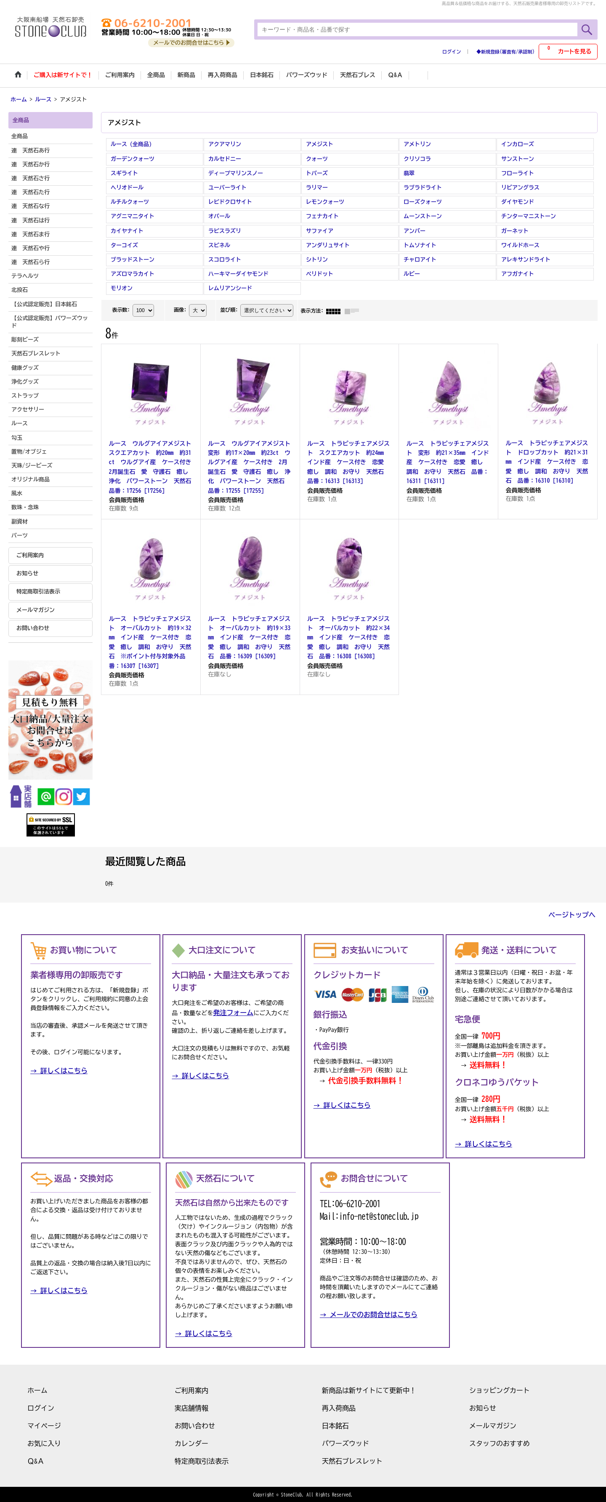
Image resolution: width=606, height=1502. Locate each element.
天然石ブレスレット (352, 1460)
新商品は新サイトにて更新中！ (369, 1389)
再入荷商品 (339, 1407)
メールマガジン (35, 609)
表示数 (121, 309)
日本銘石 (335, 1425)
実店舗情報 (191, 1407)
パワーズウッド (345, 1442)
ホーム (37, 1389)
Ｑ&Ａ (35, 1460)
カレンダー (191, 1442)
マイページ (44, 1425)
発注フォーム (233, 1012)
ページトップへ (571, 914)
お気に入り (44, 1442)
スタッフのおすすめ (499, 1442)
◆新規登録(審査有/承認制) (505, 51)
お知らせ (27, 572)
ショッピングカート (499, 1389)
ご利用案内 (30, 554)
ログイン (451, 51)
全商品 (19, 136)
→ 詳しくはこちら (59, 1070)
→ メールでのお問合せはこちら (368, 1313)
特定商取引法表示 (38, 591)
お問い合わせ (32, 627)
